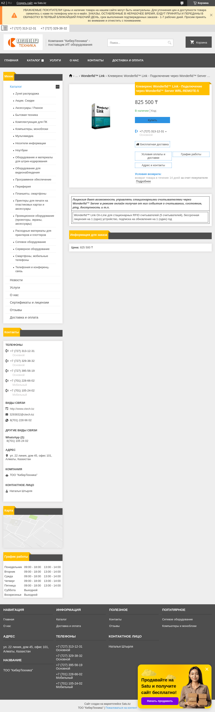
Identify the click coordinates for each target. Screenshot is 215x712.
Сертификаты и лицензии (29, 302)
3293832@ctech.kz (22, 414)
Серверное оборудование (32, 249)
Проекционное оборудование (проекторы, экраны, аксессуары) (34, 219)
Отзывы (16, 310)
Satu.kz (126, 703)
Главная (11, 60)
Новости (16, 280)
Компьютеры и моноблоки (179, 626)
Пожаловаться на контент (121, 707)
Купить (152, 120)
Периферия (23, 186)
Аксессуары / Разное (29, 107)
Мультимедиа (24, 136)
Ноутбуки (21, 150)
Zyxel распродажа (27, 93)
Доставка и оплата (127, 60)
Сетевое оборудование (30, 242)
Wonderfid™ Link (93, 76)
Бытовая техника (26, 115)
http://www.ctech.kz (22, 408)
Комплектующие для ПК (31, 122)
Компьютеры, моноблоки (31, 129)
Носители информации (30, 143)
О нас (74, 60)
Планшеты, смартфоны (30, 193)
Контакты (96, 60)
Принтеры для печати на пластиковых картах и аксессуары (31, 204)
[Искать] (169, 43)
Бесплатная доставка (154, 144)
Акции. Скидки (24, 100)
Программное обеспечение (33, 179)
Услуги (55, 60)
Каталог (33, 60)
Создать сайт (24, 3)
